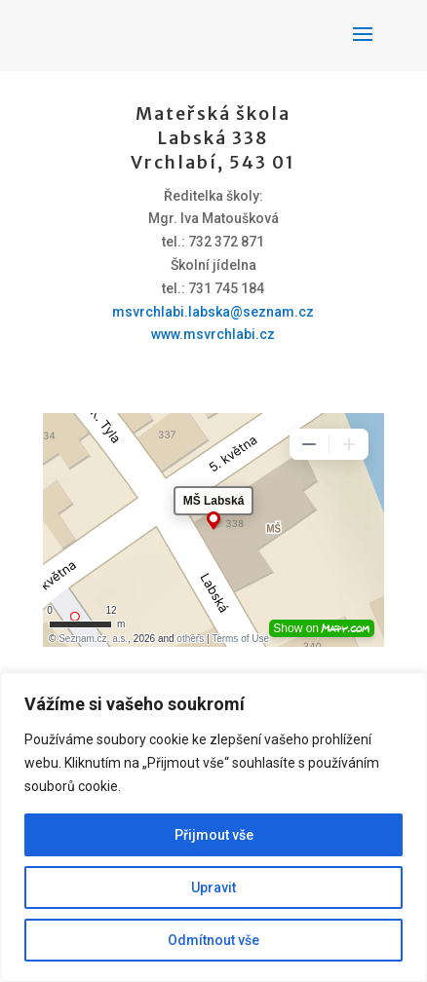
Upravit (213, 887)
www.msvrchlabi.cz (213, 334)
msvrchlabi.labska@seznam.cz (213, 312)
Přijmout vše (214, 835)
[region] (213, 827)
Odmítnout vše (213, 940)
